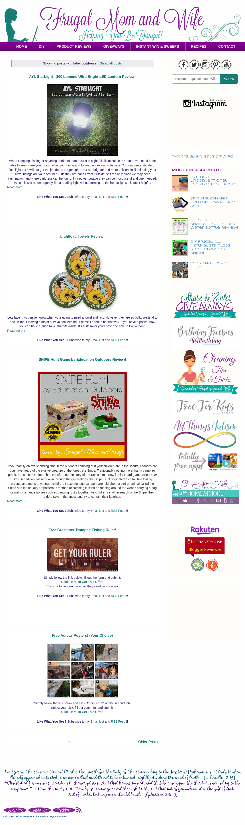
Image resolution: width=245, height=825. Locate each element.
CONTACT (226, 46)
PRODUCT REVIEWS (74, 46)
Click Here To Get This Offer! (82, 582)
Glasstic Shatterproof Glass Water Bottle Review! (214, 224)
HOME (21, 46)
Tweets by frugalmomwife (202, 156)
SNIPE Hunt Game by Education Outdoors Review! (82, 359)
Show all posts (111, 63)
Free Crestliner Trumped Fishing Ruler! (82, 530)
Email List (97, 197)
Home (73, 742)
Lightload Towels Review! (82, 236)
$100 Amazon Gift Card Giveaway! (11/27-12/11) (213, 202)
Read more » (16, 187)
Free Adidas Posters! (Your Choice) (82, 635)
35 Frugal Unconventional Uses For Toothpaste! (213, 181)
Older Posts (148, 742)
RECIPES (198, 46)
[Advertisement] (82, 216)
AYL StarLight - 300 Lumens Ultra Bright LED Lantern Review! (82, 77)
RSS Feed (118, 197)
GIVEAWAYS (114, 46)
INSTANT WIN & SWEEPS (157, 46)
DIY (42, 46)
